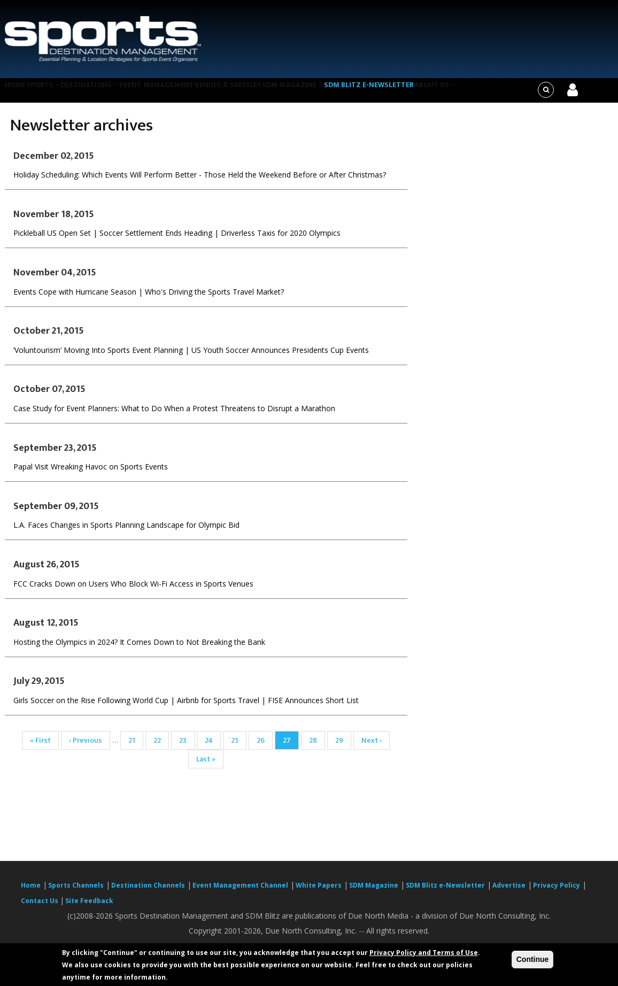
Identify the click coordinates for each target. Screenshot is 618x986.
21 (135, 747)
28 (317, 747)
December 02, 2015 (53, 163)
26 (265, 747)
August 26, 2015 (46, 571)
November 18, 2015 (53, 221)
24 (213, 747)
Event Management (174, 93)
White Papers (319, 892)
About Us (468, 93)
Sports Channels (76, 892)
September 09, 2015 (56, 513)
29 (343, 747)
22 (161, 747)
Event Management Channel (240, 892)
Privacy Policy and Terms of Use (423, 952)
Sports (52, 93)
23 (187, 747)
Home (17, 93)
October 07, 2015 (49, 396)
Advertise (509, 892)
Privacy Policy (556, 892)
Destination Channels (148, 892)
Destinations (103, 93)
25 (238, 747)
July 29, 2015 (39, 688)
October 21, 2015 (48, 338)
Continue (532, 959)
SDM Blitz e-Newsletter (397, 93)
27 (291, 749)
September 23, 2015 (55, 454)
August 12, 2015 (46, 630)
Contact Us (40, 907)
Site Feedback (89, 907)
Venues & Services (249, 93)
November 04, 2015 (54, 280)
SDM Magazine (318, 93)
